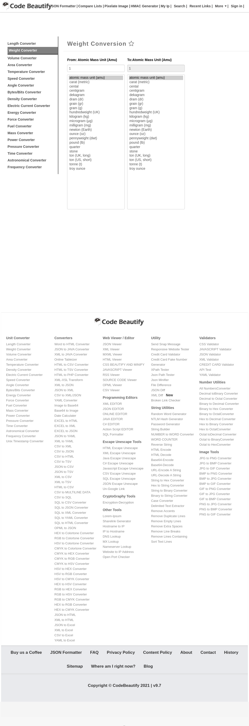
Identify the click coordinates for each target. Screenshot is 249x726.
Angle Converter (21, 85)
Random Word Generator (169, 414)
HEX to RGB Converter (70, 604)
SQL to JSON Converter (71, 507)
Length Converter (22, 43)
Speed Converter (21, 78)
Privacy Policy (121, 654)
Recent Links (200, 6)
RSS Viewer (111, 375)
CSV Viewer (111, 390)
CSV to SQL (63, 497)
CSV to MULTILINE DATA (72, 492)
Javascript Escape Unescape (123, 468)
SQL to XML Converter (70, 512)
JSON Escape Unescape (120, 484)
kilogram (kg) (96, 117)
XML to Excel (63, 630)
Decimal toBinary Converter (218, 393)
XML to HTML (64, 620)
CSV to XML (63, 446)
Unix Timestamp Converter (25, 441)
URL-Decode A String (166, 475)
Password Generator (165, 424)
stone (96, 151)
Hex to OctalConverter (215, 429)
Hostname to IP (113, 526)
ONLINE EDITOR (115, 414)
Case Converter (162, 501)
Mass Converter (20, 133)
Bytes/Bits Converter (24, 92)
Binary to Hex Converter (216, 409)
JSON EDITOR (113, 409)
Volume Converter (22, 58)
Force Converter (21, 119)
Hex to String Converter (167, 485)
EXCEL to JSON (66, 431)
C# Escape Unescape (118, 463)
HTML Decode (161, 455)
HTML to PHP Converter (71, 375)
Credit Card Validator (165, 354)
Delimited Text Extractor (167, 506)
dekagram (96, 95)
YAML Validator (210, 375)
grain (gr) (96, 104)
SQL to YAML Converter (71, 518)
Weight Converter (23, 50)
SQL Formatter (113, 434)
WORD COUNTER (164, 439)
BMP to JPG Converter (215, 478)
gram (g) (96, 108)
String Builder (160, 429)
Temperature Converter (26, 72)
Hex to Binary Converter (216, 424)
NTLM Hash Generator (167, 419)
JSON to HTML (65, 615)
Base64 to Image (66, 410)
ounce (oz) (96, 134)
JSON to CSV (64, 467)
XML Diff (157, 395)
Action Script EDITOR (118, 429)
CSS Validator (209, 344)
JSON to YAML (65, 436)
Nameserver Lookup (117, 547)
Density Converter (22, 99)
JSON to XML (64, 390)
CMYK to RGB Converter (72, 558)
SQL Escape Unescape (119, 478)
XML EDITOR (112, 404)
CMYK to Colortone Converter (75, 548)
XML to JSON (64, 385)
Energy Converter (22, 113)
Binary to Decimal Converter (219, 404)
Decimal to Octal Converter (218, 398)
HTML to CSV (64, 487)
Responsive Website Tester (170, 349)
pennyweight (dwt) (96, 138)
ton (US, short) (96, 160)
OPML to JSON (65, 528)
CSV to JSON (64, 451)
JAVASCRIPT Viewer (117, 370)
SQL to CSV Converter (70, 502)
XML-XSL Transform (68, 380)
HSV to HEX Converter (70, 569)
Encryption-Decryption (118, 502)
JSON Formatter (62, 6)
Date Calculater (65, 415)
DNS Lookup (112, 536)
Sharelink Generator (117, 521)
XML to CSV (63, 477)
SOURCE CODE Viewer (120, 380)
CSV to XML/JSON (67, 395)
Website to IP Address (118, 552)
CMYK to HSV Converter (71, 564)
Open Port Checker (116, 557)
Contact (208, 654)
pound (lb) (96, 143)
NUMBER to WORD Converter (172, 434)
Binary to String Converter (169, 495)
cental (96, 86)
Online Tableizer (65, 359)
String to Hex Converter (167, 480)
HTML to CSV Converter (71, 364)
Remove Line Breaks (165, 531)
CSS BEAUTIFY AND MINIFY (123, 364)
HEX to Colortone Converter (74, 533)
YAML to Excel (64, 640)
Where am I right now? (113, 671)
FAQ (94, 654)
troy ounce (96, 169)
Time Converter (20, 153)
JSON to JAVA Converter (71, 349)
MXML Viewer (112, 354)
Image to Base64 (66, 405)
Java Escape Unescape (119, 458)
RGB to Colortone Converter (74, 538)
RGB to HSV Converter (70, 594)
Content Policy (157, 654)
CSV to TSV (62, 461)
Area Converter (20, 65)
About (186, 654)
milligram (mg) (96, 125)
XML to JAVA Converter (70, 354)
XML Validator (209, 359)
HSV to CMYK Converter (71, 579)
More (220, 6)
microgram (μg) (96, 121)
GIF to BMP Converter (215, 499)
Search (179, 6)
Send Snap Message (165, 344)
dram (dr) (96, 99)
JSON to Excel (64, 625)
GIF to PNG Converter (215, 489)
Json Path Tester (163, 375)
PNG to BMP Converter (215, 509)
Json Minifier (160, 380)
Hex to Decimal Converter (217, 419)
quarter (96, 147)
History (231, 654)
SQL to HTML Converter (71, 523)
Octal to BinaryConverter (216, 439)
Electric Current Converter (29, 106)
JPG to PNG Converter (215, 458)
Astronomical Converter (27, 160)
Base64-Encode (162, 460)
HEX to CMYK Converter (71, 609)
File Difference (161, 385)
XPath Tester (160, 370)
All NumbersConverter (215, 388)
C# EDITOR (111, 424)
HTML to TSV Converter (71, 370)
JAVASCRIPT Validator (215, 349)
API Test (205, 370)
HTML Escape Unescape (120, 448)
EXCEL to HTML (66, 421)
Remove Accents (163, 511)
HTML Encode (161, 450)
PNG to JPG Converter (215, 504)
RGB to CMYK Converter (72, 599)
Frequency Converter (25, 167)
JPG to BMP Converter (215, 463)
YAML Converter (66, 400)
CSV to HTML (64, 456)
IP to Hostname (113, 531)
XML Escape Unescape (119, 453)
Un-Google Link (113, 489)
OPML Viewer (112, 385)
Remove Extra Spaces (166, 526)
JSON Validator (210, 354)
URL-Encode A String (166, 470)
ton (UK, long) (96, 155)
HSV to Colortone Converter (74, 543)
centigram (96, 91)
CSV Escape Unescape (119, 473)
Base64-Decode (162, 465)
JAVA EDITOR (113, 419)
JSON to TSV (63, 472)
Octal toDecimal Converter (217, 434)
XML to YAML (64, 441)
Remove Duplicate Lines (168, 516)
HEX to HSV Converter (70, 584)
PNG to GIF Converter (215, 514)
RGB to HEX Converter (70, 589)
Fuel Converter (20, 126)
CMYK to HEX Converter (71, 553)
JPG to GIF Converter (214, 468)
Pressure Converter (23, 147)
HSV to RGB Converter (70, 574)
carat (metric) (96, 82)
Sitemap (75, 671)
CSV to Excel (63, 635)
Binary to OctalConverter (216, 414)
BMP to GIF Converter (215, 484)
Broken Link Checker (165, 400)
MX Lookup (111, 541)
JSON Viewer (112, 344)
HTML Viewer (112, 359)
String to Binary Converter (169, 490)
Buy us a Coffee (26, 654)
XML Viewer (111, 349)
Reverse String (161, 444)
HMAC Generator (144, 6)
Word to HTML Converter (72, 344)
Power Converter (21, 140)
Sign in (236, 6)
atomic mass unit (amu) (96, 78)
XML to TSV (62, 482)
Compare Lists (89, 6)
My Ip (164, 6)
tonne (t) (96, 164)
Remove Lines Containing (169, 536)
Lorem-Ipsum (112, 516)
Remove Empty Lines (166, 521)
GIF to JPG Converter (214, 494)
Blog (148, 671)
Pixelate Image (116, 6)
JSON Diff (158, 390)
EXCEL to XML (65, 426)
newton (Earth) (96, 130)
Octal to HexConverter (215, 444)
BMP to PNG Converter (215, 473)
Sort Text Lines (161, 541)
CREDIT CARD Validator (216, 364)
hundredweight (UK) (96, 112)
